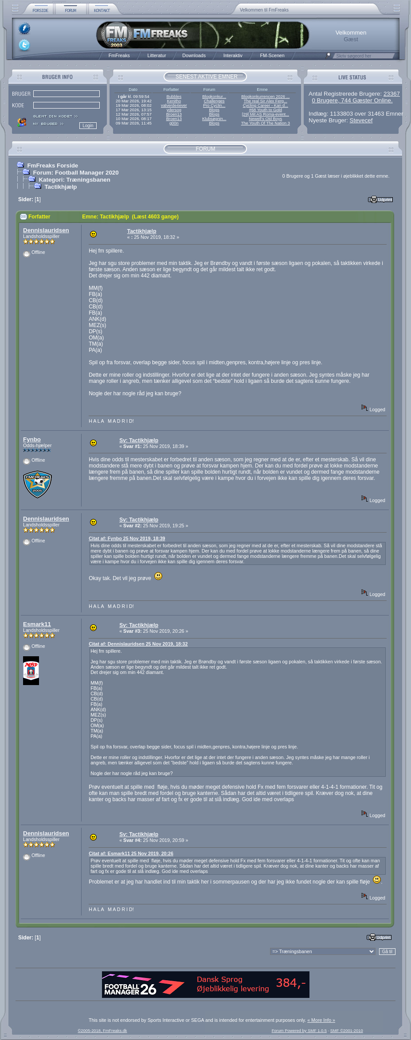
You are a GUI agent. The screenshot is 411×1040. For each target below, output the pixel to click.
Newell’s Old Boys (265, 119)
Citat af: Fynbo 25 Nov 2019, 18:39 (127, 538)
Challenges (214, 101)
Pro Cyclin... (214, 105)
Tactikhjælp (60, 186)
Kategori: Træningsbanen (74, 179)
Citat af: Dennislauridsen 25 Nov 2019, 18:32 (138, 644)
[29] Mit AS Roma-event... (265, 114)
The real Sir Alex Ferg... (265, 101)
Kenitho (174, 101)
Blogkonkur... (214, 96)
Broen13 (174, 114)
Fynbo (32, 439)
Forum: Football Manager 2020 (75, 172)
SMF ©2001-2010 (346, 1030)
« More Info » (321, 1020)
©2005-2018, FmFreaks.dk (102, 1030)
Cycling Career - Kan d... (265, 105)
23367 (392, 93)
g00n (174, 123)
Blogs (214, 110)
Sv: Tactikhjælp (138, 440)
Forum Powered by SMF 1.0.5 (299, 1030)
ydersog (174, 110)
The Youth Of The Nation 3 (265, 123)
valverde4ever (174, 105)
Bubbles (173, 96)
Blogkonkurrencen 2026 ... (265, 96)
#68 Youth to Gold (265, 110)
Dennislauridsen (46, 230)
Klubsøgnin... (214, 119)
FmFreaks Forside (52, 165)
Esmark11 (37, 624)
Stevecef (361, 120)
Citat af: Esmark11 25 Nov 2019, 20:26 (131, 853)
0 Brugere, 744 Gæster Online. (352, 100)
